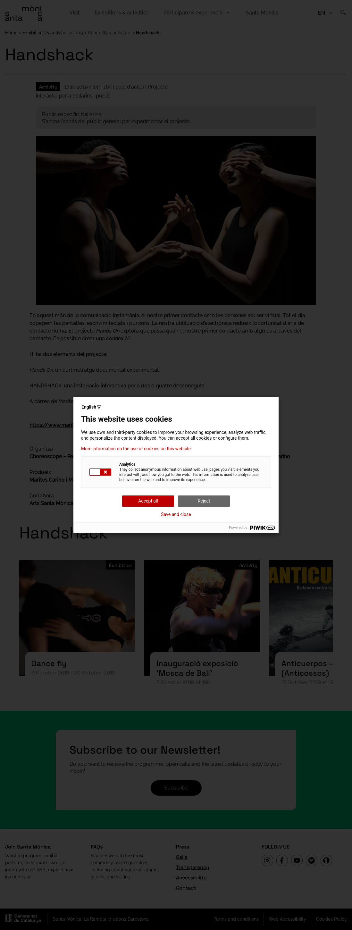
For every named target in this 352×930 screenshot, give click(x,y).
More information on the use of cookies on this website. (136, 448)
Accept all (148, 500)
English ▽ (91, 407)
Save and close (176, 514)
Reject (204, 500)
